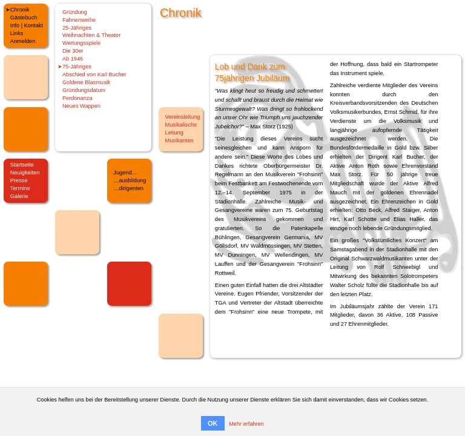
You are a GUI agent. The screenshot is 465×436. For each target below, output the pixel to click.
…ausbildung (129, 180)
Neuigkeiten (25, 173)
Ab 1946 (72, 59)
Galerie (19, 196)
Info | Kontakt (26, 25)
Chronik (20, 10)
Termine (20, 188)
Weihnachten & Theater (91, 35)
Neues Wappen (81, 106)
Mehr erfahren (246, 424)
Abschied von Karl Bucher (94, 74)
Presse (19, 180)
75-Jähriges (76, 67)
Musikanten (179, 140)
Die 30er (73, 51)
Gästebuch (24, 18)
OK (213, 423)
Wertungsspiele (81, 43)
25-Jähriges (76, 28)
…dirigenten (128, 188)
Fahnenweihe (79, 20)
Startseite (22, 165)
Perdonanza (77, 98)
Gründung (74, 12)
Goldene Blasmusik (86, 82)
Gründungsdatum (83, 90)
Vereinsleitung (182, 117)
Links (17, 33)
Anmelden (22, 41)
